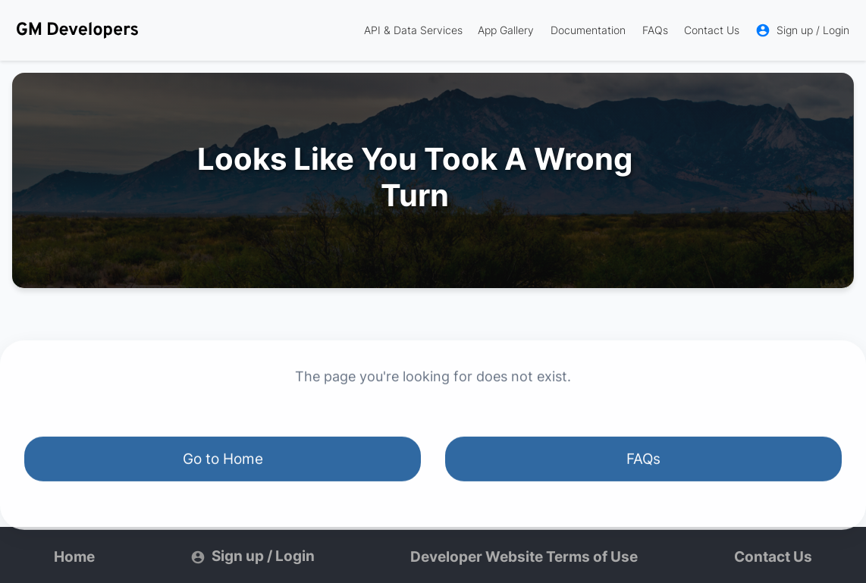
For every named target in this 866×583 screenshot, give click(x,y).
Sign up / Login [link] (802, 30)
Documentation (588, 30)
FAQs (655, 30)
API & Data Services (413, 30)
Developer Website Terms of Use (524, 556)
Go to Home (223, 460)
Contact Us (711, 30)
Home (74, 556)
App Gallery (506, 30)
